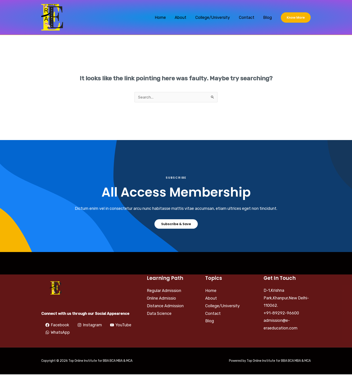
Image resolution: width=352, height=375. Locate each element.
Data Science (159, 313)
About (183, 17)
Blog (268, 17)
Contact (247, 17)
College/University (214, 17)
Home (163, 17)
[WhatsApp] (87, 333)
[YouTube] (56, 333)
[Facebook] (57, 325)
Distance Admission (165, 306)
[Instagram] (89, 325)
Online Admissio (161, 298)
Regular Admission (164, 291)
